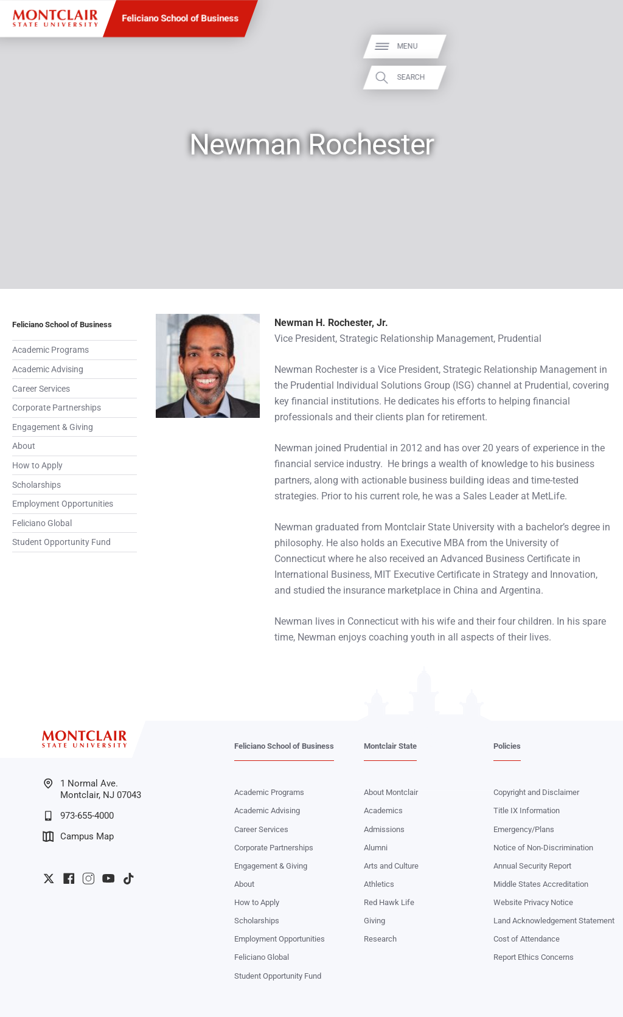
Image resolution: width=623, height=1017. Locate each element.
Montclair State (390, 746)
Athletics (379, 884)
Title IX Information (526, 810)
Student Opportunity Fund (61, 542)
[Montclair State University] (55, 18)
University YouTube (108, 878)
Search (597, 77)
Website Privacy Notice (533, 902)
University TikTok (128, 878)
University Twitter (49, 878)
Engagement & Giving (52, 427)
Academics (383, 810)
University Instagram (88, 878)
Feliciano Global (42, 523)
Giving (374, 920)
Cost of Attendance (526, 938)
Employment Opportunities (62, 503)
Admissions (384, 829)
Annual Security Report (532, 865)
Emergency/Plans (523, 829)
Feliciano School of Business (180, 18)
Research (380, 938)
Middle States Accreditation (540, 884)
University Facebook (69, 878)
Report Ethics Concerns (533, 957)
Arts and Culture (391, 865)
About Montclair (391, 792)
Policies (507, 746)
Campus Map (78, 836)
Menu (593, 46)
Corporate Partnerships (56, 407)
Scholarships (36, 485)
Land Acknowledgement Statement (553, 920)
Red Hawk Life (389, 902)
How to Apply (37, 465)
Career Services (41, 389)
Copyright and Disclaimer (536, 792)
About (23, 446)
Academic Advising (47, 369)
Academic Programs (50, 350)
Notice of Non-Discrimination (543, 847)
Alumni (376, 847)
